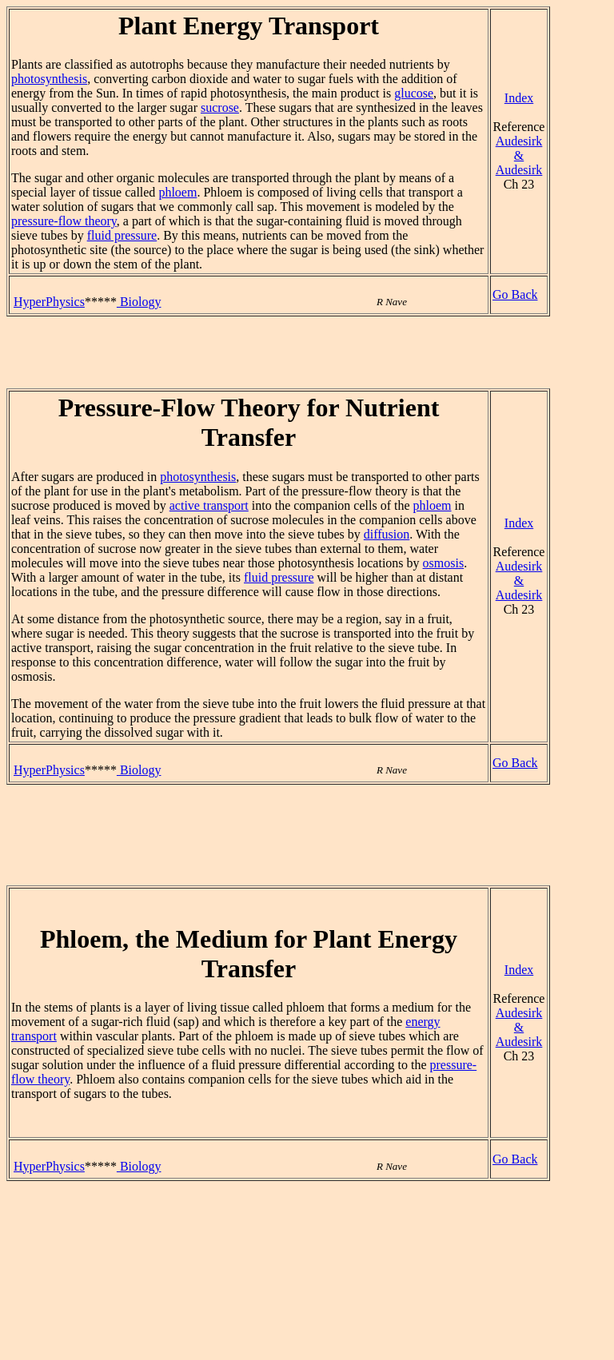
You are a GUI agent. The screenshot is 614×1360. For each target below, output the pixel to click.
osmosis (443, 563)
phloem (177, 192)
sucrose (220, 107)
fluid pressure (122, 235)
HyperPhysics (49, 301)
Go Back (514, 294)
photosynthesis (49, 78)
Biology (139, 301)
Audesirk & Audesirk (519, 155)
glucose (413, 93)
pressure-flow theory (64, 221)
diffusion (386, 534)
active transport (209, 505)
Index (518, 98)
